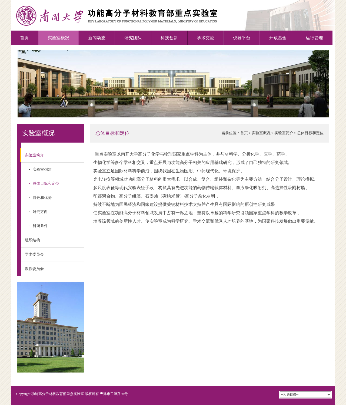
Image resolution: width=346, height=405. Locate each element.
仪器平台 (241, 37)
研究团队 (133, 37)
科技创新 (169, 37)
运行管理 (314, 37)
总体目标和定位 (46, 184)
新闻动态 (96, 37)
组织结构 (32, 240)
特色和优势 (42, 198)
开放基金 (278, 37)
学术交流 (205, 37)
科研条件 (40, 226)
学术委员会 (34, 254)
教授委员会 (34, 269)
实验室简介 (32, 155)
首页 (24, 37)
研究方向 (40, 212)
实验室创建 (42, 169)
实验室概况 (58, 37)
